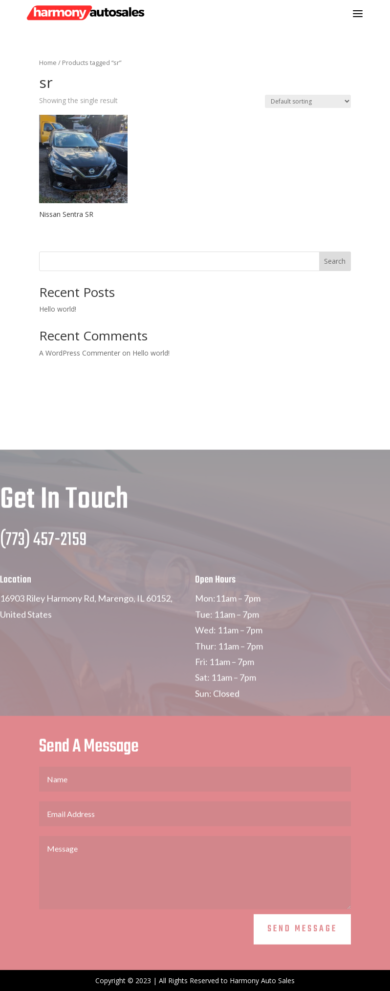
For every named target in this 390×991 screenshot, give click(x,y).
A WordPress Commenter (79, 353)
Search (335, 261)
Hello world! (57, 309)
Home (48, 62)
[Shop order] (308, 101)
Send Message (302, 950)
